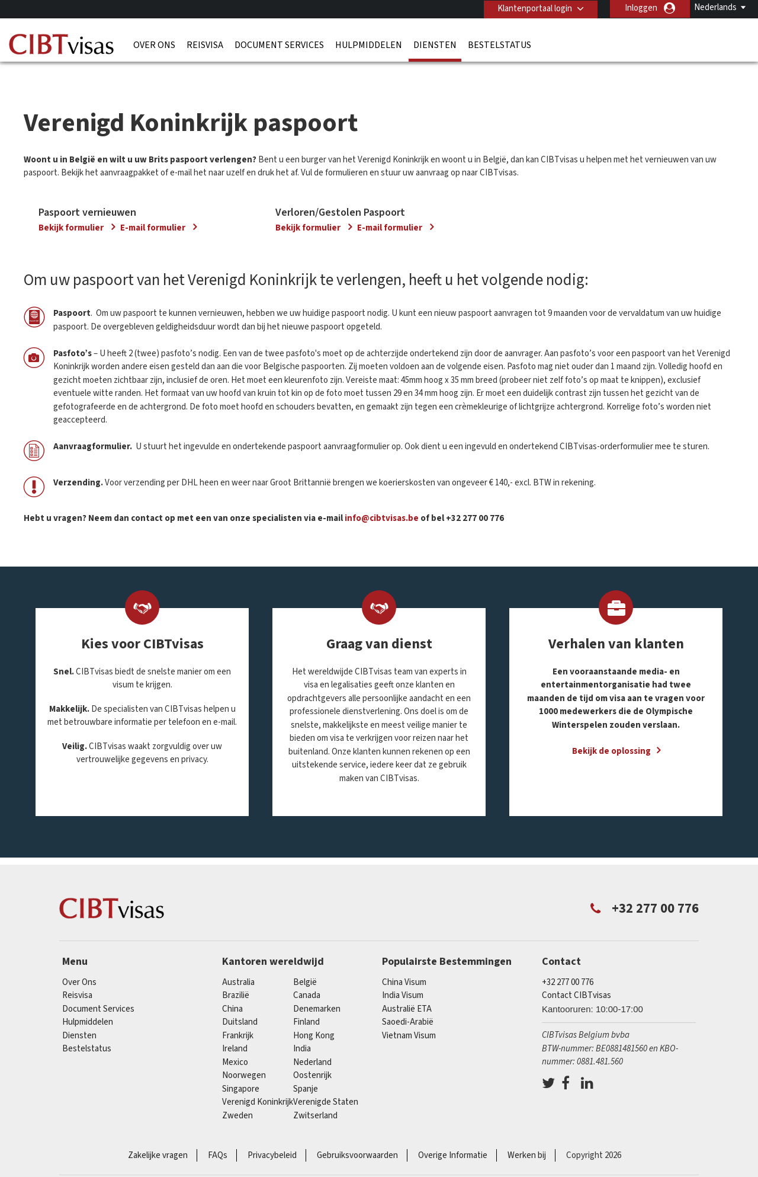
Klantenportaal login (533, 8)
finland (306, 999)
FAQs (217, 1133)
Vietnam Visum (409, 1012)
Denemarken (317, 986)
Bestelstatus (499, 44)
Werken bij (527, 1133)
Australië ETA (407, 986)
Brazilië (235, 973)
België (305, 959)
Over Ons (154, 44)
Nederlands (715, 7)
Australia (238, 959)
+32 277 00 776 (567, 959)
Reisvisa (205, 44)
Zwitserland (315, 1092)
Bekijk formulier (71, 205)
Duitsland (240, 999)
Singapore (240, 1066)
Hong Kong (314, 1012)
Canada (306, 973)
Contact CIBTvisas (576, 973)
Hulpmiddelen (368, 44)
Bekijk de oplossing (611, 728)
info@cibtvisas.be (382, 496)
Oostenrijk (312, 1053)
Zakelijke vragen (158, 1133)
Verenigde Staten (325, 1079)
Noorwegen (244, 1053)
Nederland (312, 1039)
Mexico (235, 1039)
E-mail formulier (153, 205)
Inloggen (641, 8)
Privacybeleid (272, 1133)
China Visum (404, 959)
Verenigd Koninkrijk (257, 1079)
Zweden (237, 1092)
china (232, 986)
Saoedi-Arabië (407, 999)
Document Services (279, 44)
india (302, 1026)
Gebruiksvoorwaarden (357, 1133)
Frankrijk (237, 1012)
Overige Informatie (452, 1133)
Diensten (435, 44)
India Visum (402, 973)
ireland (235, 1026)
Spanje (305, 1066)
